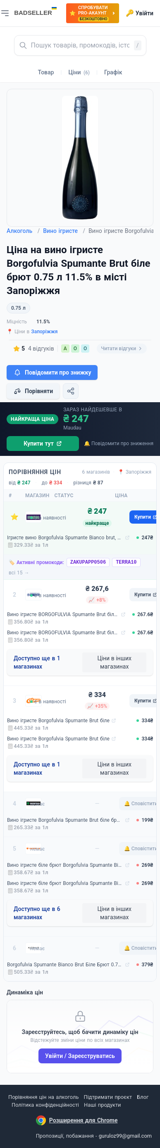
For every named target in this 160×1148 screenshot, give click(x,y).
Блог (142, 1097)
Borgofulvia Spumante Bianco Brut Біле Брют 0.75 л (65, 965)
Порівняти (33, 391)
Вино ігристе (64, 231)
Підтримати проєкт (108, 1097)
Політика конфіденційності (45, 1105)
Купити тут (43, 443)
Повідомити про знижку (52, 372)
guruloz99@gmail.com (125, 1136)
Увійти (139, 13)
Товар (46, 72)
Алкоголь (23, 231)
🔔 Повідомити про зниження (118, 443)
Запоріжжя (44, 331)
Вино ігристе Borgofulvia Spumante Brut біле (58, 720)
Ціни (79, 72)
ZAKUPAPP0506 (88, 562)
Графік (113, 72)
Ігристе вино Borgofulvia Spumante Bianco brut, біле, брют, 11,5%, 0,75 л (65, 538)
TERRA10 (126, 562)
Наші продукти (102, 1105)
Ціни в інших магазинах (114, 662)
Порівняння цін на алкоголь (43, 1097)
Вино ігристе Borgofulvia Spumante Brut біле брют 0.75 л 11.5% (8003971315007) (65, 820)
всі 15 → (19, 573)
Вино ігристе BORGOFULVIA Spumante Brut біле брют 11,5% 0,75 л (63, 614)
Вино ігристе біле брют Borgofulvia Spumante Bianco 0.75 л (65, 865)
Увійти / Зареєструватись (80, 1056)
